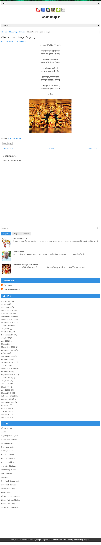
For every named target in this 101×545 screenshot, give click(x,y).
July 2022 (5, 353)
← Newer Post (7, 149)
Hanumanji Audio (8, 470)
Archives (25, 234)
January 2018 (7, 399)
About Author (18, 252)
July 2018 (5, 381)
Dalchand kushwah (12, 289)
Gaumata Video (7, 462)
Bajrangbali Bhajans (9, 436)
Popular (6, 234)
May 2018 (5, 387)
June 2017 (5, 408)
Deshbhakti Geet (8, 443)
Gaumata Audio (7, 455)
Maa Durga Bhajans (17, 32)
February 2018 (7, 396)
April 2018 (5, 390)
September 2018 (8, 375)
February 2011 (7, 417)
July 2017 (5, 405)
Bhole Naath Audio (9, 439)
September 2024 (8, 323)
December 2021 (8, 356)
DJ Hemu (8, 285)
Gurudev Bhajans (8, 466)
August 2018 (6, 378)
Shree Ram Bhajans (9, 504)
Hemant (68, 540)
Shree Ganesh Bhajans (10, 496)
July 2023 (5, 338)
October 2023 (7, 332)
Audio (3, 432)
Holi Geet (5, 477)
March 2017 (6, 414)
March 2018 (6, 393)
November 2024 (8, 320)
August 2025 (6, 301)
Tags (16, 234)
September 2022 (8, 350)
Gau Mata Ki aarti (19, 239)
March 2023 (6, 344)
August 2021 (6, 365)
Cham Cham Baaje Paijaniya (19, 37)
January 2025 (7, 313)
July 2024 (5, 329)
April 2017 (5, 411)
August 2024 (6, 326)
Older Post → (94, 149)
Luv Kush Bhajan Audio (11, 481)
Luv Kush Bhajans (8, 485)
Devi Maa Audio (7, 447)
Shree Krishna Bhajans (11, 500)
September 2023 (8, 335)
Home (4, 32)
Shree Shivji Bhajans (10, 507)
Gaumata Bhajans (8, 458)
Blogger (87, 540)
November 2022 (8, 347)
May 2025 (5, 304)
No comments (21, 41)
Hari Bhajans (6, 473)
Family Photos (7, 451)
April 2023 (5, 341)
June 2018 (5, 384)
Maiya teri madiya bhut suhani (25, 265)
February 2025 (7, 310)
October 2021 (7, 359)
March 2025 (6, 307)
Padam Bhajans (50, 16)
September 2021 (8, 362)
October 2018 (7, 372)
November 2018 (8, 368)
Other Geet (6, 492)
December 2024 (8, 317)
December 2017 (8, 402)
